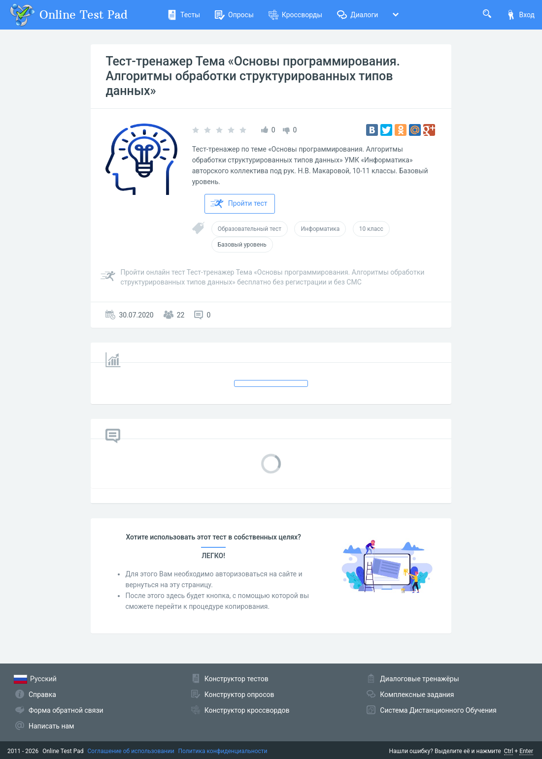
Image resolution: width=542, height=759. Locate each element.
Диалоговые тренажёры (419, 679)
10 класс (371, 228)
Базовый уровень (242, 244)
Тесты (183, 15)
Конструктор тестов (236, 679)
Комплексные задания (417, 694)
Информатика (320, 228)
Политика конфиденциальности (223, 751)
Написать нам (51, 726)
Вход (520, 15)
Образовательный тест (249, 228)
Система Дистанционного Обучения (438, 710)
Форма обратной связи (66, 710)
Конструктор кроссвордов (247, 710)
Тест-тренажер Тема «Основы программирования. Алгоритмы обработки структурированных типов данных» (252, 76)
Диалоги (357, 15)
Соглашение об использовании (131, 751)
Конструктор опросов (239, 694)
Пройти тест (239, 203)
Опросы (234, 15)
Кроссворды (295, 15)
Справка (42, 694)
